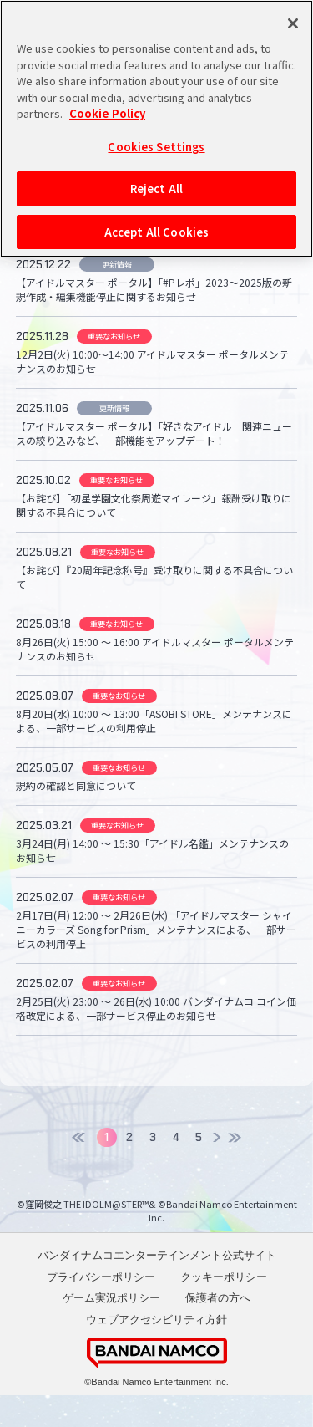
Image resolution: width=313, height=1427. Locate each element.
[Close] (293, 23)
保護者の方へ (217, 1329)
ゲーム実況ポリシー (111, 1329)
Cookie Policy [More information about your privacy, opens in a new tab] (107, 113)
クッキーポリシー (223, 1308)
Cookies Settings (156, 147)
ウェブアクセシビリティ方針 (156, 1350)
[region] (156, 128)
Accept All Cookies (156, 232)
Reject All (156, 188)
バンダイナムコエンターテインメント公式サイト (157, 1287)
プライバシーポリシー (101, 1308)
